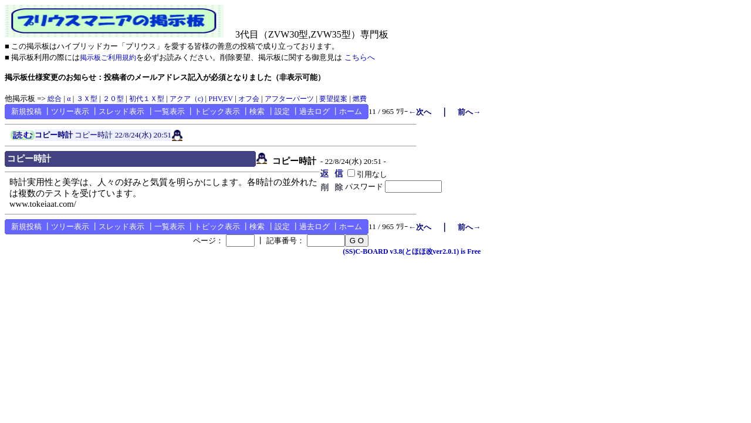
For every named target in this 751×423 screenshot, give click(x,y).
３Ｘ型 (86, 99)
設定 (282, 111)
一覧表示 (169, 111)
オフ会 (248, 99)
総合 (55, 99)
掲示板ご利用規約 (108, 57)
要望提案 (333, 99)
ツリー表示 (70, 111)
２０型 (113, 99)
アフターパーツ (289, 99)
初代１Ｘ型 (146, 99)
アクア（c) (186, 99)
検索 (257, 111)
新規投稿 (26, 111)
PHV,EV (220, 99)
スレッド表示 (121, 111)
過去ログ (314, 111)
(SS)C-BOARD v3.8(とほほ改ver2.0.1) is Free (412, 251)
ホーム (350, 111)
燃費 (360, 99)
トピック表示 (217, 111)
